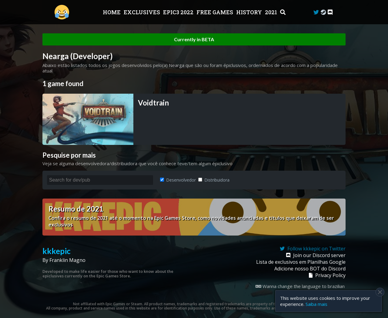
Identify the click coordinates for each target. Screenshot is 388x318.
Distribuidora (213, 180)
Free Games (215, 12)
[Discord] (330, 12)
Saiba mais (316, 304)
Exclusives (142, 12)
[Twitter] (316, 12)
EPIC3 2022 (179, 12)
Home (112, 12)
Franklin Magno (67, 260)
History (249, 12)
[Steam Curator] (323, 12)
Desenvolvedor (178, 180)
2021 (271, 12)
